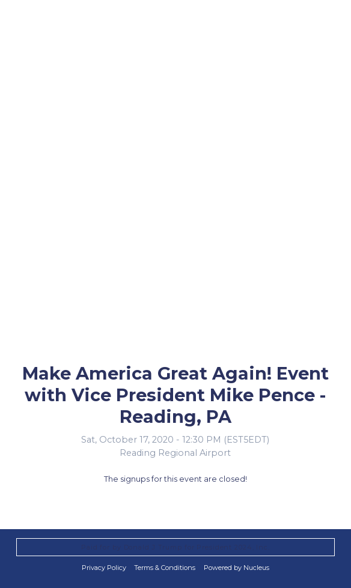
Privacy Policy (104, 567)
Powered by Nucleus (236, 567)
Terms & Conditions (164, 567)
